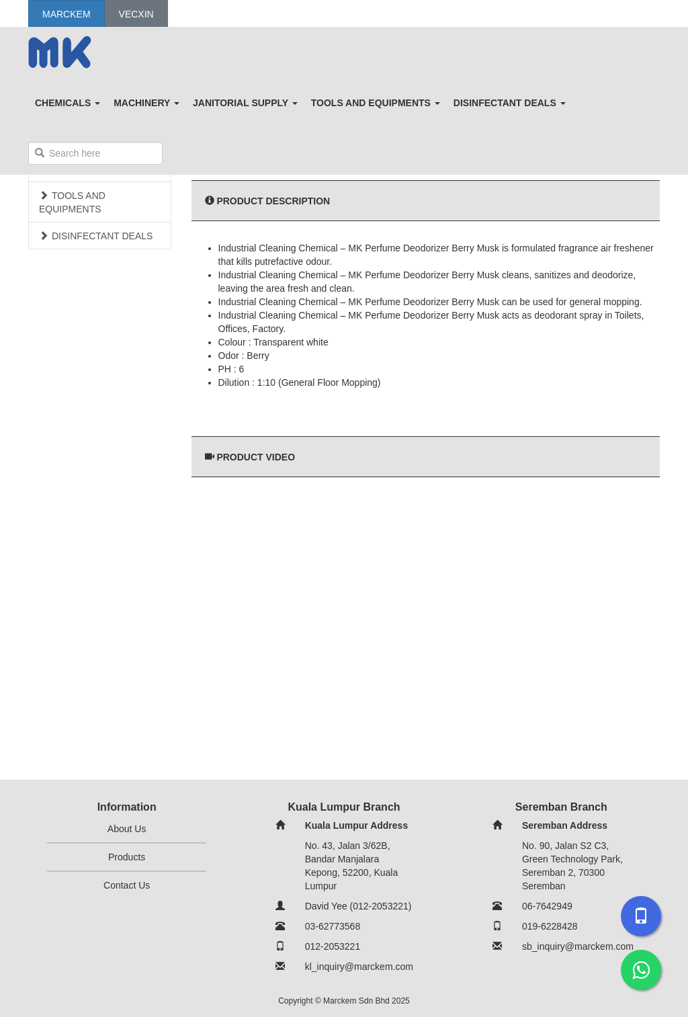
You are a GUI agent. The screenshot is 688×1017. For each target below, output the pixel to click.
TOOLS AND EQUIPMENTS (375, 102)
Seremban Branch (561, 807)
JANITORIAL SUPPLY (245, 102)
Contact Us (126, 885)
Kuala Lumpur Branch (344, 807)
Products (126, 857)
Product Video (255, 457)
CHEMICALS (67, 102)
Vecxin (136, 14)
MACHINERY (146, 102)
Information (127, 807)
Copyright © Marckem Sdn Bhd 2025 (344, 1001)
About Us (127, 828)
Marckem (66, 14)
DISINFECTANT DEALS (510, 102)
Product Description (273, 201)
